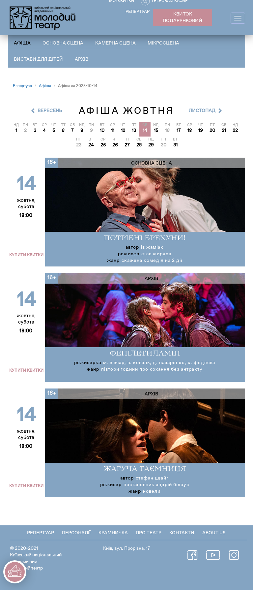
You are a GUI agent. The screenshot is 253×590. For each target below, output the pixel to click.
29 (151, 145)
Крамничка (113, 533)
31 (175, 145)
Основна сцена (62, 43)
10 (102, 130)
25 (103, 145)
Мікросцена (163, 43)
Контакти (181, 533)
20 (212, 130)
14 (145, 130)
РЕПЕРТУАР (138, 12)
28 (139, 145)
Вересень (50, 111)
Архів (81, 59)
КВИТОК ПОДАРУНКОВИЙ (182, 17)
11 (112, 130)
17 (179, 130)
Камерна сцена (115, 43)
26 (115, 145)
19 (200, 130)
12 (123, 130)
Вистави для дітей (38, 59)
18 (189, 130)
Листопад (202, 111)
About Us (214, 533)
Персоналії (76, 533)
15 (156, 130)
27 (127, 145)
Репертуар (22, 86)
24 (91, 145)
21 (224, 130)
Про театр (148, 533)
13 (134, 130)
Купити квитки (26, 255)
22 (235, 130)
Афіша (22, 43)
